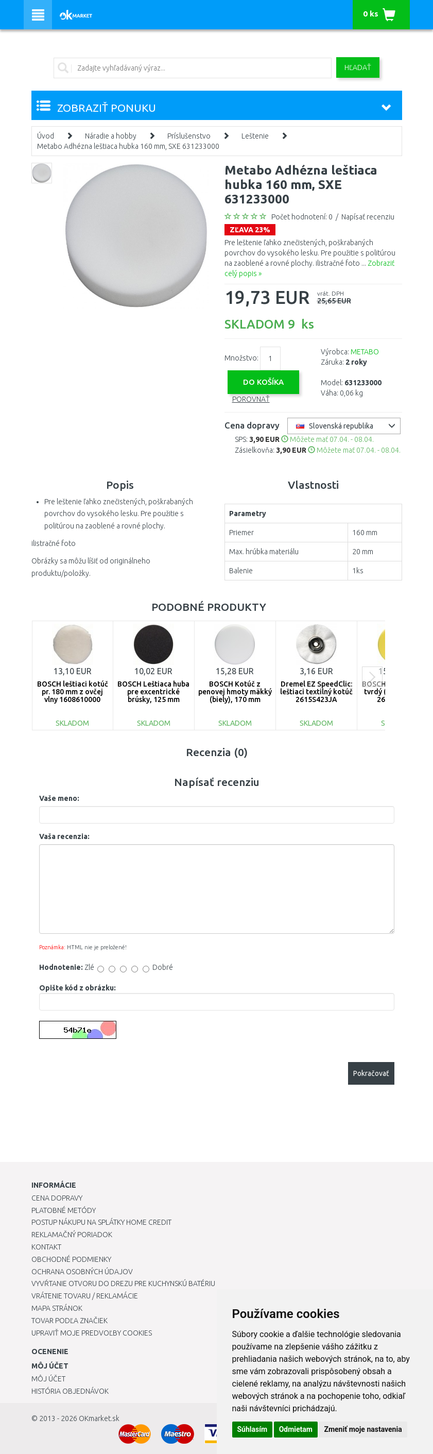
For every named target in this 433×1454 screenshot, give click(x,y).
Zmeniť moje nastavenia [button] (363, 1429)
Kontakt (46, 1247)
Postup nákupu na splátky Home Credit (101, 1222)
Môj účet (48, 1379)
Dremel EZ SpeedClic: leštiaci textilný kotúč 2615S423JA (316, 692)
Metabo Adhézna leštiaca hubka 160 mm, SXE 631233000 (128, 146)
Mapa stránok (56, 1308)
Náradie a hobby (110, 136)
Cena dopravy (56, 1198)
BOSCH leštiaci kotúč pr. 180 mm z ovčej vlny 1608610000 (72, 692)
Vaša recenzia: (64, 836)
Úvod (45, 136)
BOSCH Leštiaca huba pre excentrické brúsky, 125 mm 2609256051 (153, 696)
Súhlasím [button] (252, 1429)
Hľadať (357, 67)
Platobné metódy (63, 1210)
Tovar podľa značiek (69, 1320)
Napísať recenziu (367, 217)
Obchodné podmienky (71, 1259)
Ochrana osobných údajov (82, 1272)
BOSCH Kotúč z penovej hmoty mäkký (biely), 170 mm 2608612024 (235, 696)
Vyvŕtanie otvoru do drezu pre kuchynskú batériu (123, 1283)
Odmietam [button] (296, 1429)
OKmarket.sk (99, 1418)
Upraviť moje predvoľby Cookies (91, 1333)
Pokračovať (371, 1073)
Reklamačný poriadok (71, 1234)
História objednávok (70, 1391)
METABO (365, 352)
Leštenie (255, 136)
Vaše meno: (59, 798)
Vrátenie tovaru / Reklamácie (84, 1296)
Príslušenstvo (189, 136)
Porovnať (251, 399)
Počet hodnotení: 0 (302, 217)
